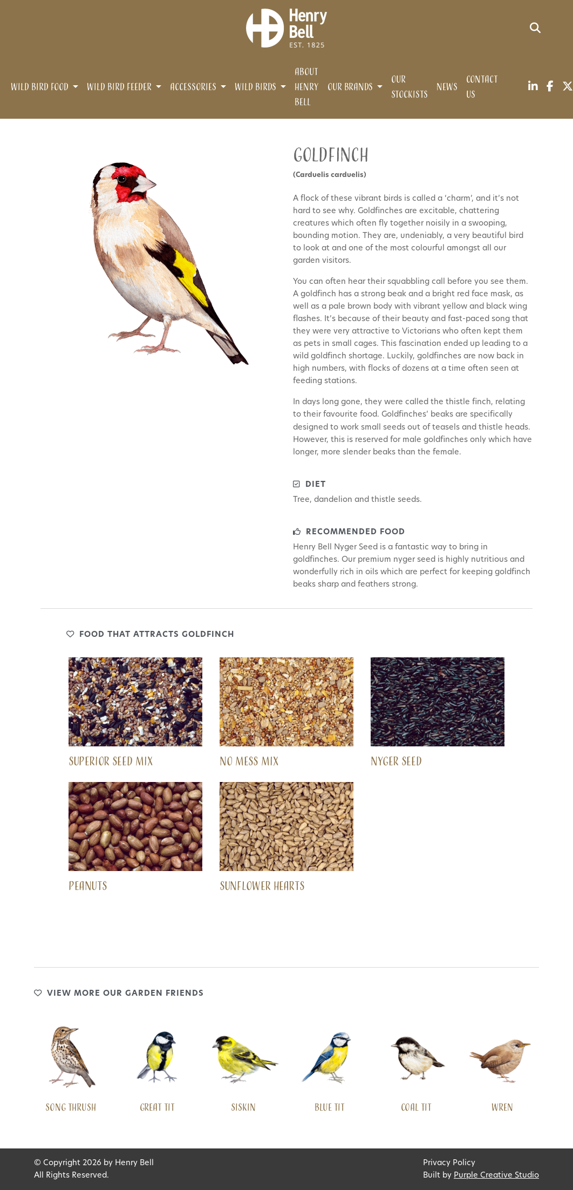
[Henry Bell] (286, 28)
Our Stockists (409, 87)
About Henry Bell (307, 87)
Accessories (193, 87)
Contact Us (482, 87)
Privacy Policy (449, 1163)
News (447, 87)
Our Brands (350, 87)
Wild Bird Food (40, 87)
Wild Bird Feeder (119, 87)
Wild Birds (255, 87)
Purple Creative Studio (496, 1176)
